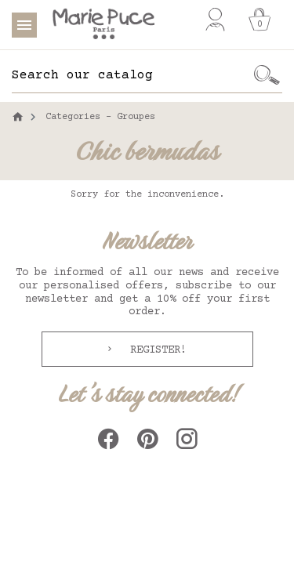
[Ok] (266, 75)
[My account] (215, 19)
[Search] (131, 75)
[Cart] (259, 19)
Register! (155, 350)
